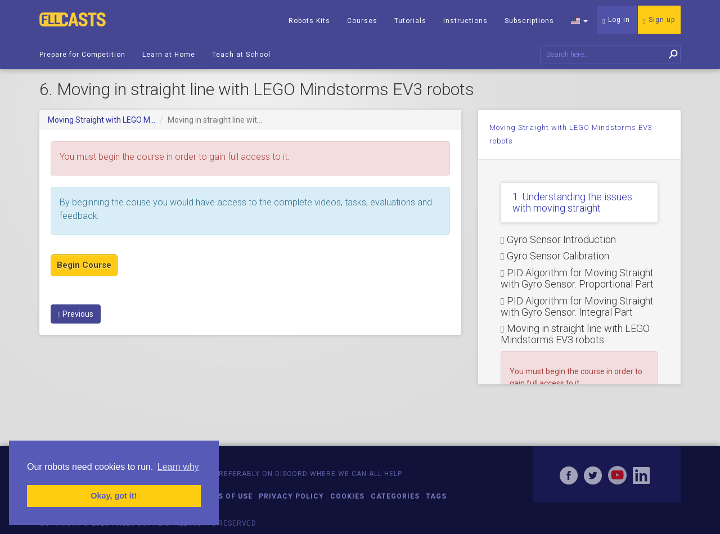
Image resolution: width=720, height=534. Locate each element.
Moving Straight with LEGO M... (101, 119)
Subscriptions (529, 21)
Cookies (347, 496)
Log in (615, 20)
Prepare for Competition (82, 55)
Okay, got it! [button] (114, 495)
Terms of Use (225, 496)
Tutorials (410, 21)
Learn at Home (168, 55)
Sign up (659, 20)
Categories (395, 496)
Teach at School (241, 55)
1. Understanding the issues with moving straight (572, 202)
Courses (362, 21)
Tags (436, 496)
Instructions (465, 21)
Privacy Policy (291, 496)
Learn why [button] (178, 467)
